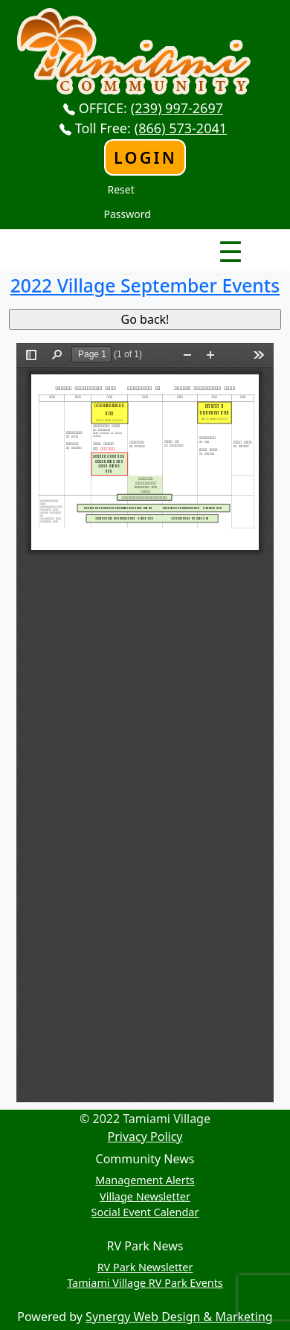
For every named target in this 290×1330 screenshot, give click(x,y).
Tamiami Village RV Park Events (145, 1283)
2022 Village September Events (145, 285)
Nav (178, 239)
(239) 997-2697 (177, 108)
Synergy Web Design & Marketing (179, 1316)
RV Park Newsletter (145, 1267)
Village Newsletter (145, 1196)
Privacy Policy (145, 1136)
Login (145, 157)
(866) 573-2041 (181, 128)
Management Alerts (145, 1180)
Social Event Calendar (145, 1212)
